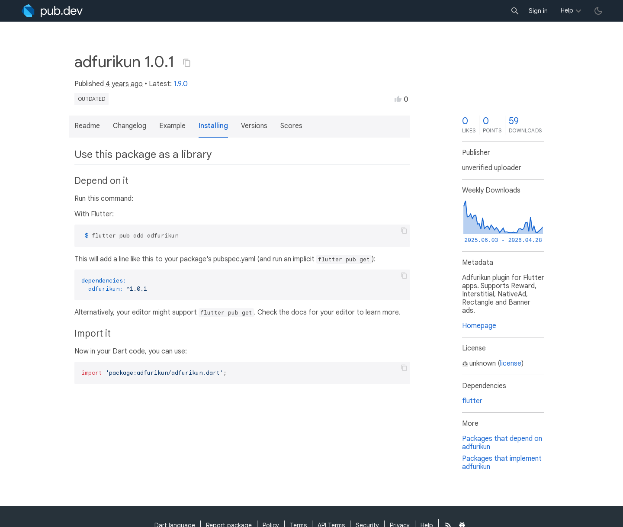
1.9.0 (180, 84)
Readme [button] (87, 126)
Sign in (538, 11)
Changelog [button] (129, 126)
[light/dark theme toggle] (598, 11)
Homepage (479, 325)
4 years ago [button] (124, 84)
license (510, 363)
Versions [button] (254, 126)
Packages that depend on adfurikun (502, 442)
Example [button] (172, 126)
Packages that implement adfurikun (502, 462)
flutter (472, 401)
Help (567, 10)
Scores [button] (291, 126)
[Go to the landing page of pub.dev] (52, 10)
